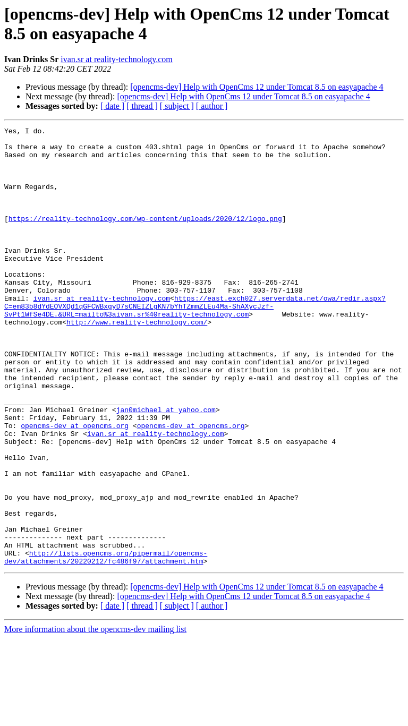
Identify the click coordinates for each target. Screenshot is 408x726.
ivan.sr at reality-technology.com (116, 59)
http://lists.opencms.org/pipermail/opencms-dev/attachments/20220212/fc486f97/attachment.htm (105, 643)
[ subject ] (177, 105)
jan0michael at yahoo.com (166, 467)
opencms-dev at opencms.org (75, 486)
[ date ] (112, 105)
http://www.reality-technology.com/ (136, 361)
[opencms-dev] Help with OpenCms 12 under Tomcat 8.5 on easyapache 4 (256, 86)
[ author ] (212, 105)
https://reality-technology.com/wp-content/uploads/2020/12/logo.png (145, 237)
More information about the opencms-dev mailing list (95, 716)
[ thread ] (142, 105)
